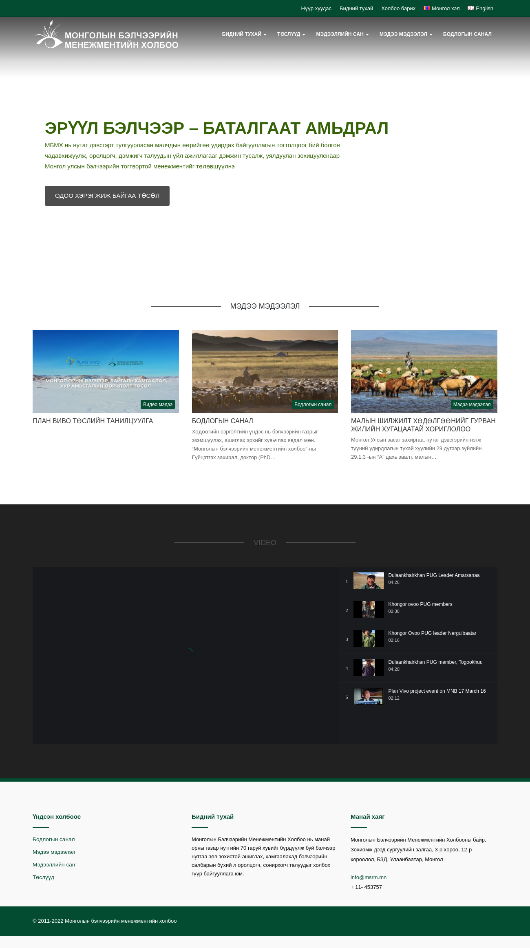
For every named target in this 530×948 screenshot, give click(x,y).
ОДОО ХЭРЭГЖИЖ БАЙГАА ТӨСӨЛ (107, 195)
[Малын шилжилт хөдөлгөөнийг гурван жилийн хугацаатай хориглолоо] (424, 371)
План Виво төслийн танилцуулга (93, 421)
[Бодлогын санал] (265, 371)
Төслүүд (288, 34)
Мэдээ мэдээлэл (403, 34)
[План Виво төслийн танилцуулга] (106, 371)
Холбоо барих (398, 8)
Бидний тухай (356, 8)
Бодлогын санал (467, 34)
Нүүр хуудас (316, 8)
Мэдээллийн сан (340, 34)
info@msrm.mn (368, 877)
